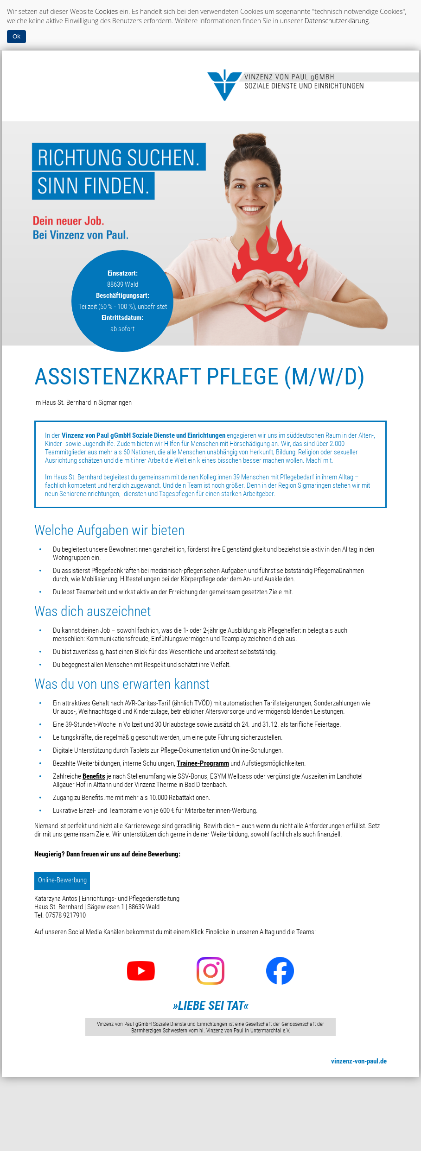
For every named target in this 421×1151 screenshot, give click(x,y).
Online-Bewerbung (62, 880)
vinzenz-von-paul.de (359, 1061)
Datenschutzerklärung (337, 20)
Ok (16, 36)
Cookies (106, 11)
